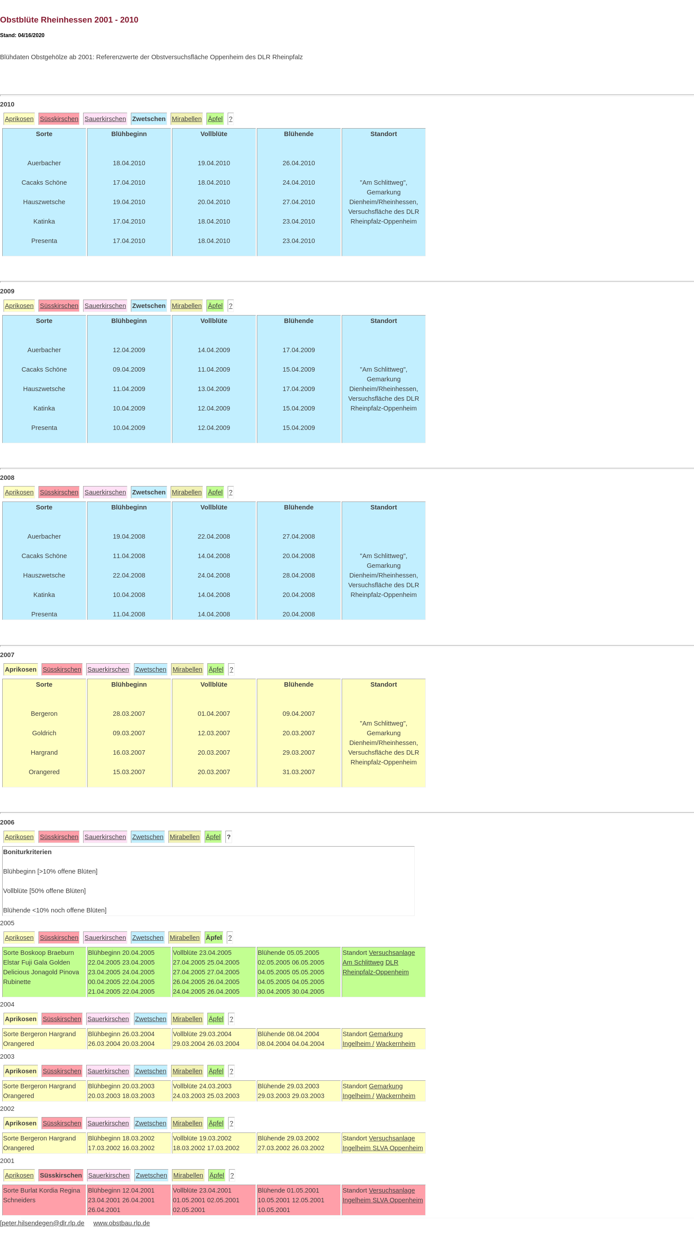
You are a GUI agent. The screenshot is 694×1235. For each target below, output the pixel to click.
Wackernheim (396, 1043)
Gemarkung (386, 1033)
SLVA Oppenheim (398, 1147)
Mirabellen (187, 118)
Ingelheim (358, 1147)
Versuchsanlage (392, 952)
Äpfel (215, 118)
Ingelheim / (358, 1043)
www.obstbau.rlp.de (121, 1223)
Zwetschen (151, 669)
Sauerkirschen (105, 118)
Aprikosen (19, 118)
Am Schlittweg (363, 962)
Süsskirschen (59, 118)
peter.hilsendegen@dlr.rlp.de (43, 1223)
